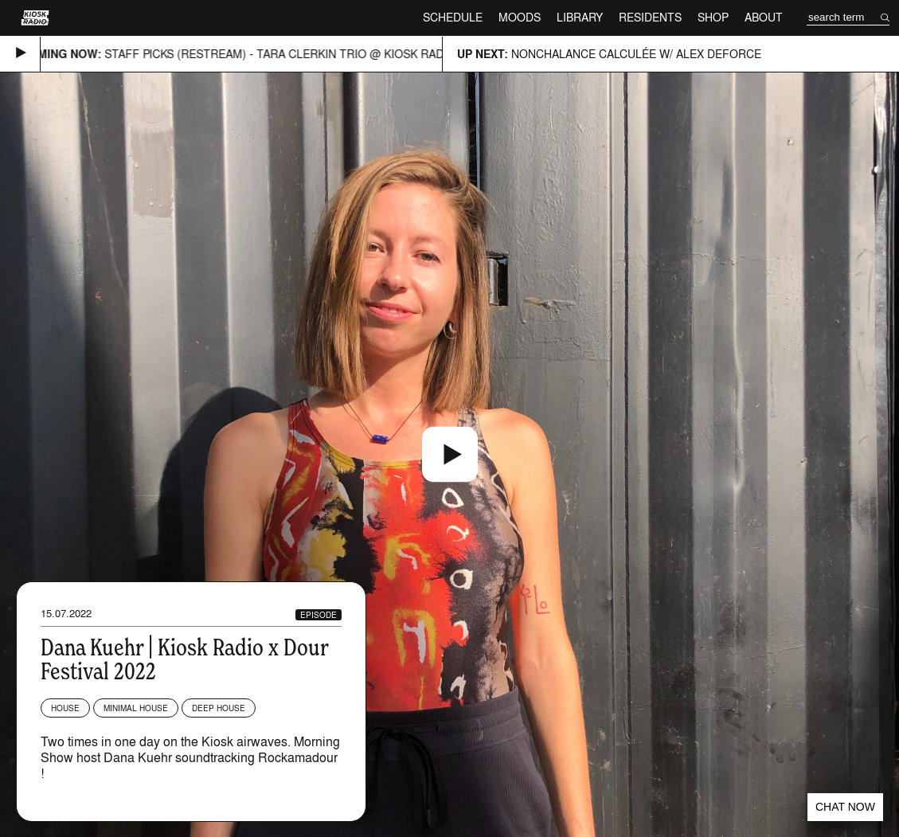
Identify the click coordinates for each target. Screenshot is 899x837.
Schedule (453, 17)
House (65, 708)
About (764, 17)
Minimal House (136, 708)
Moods (519, 17)
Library (580, 17)
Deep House (218, 708)
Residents (650, 17)
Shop (713, 17)
